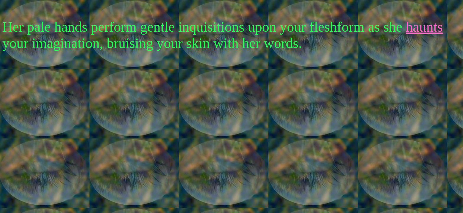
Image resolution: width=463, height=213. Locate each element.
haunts (424, 27)
